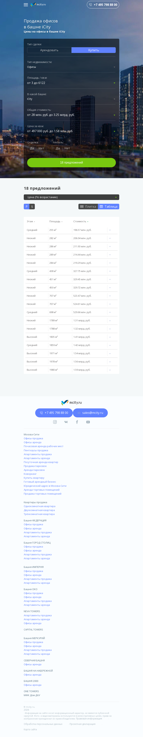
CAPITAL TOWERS (33, 629)
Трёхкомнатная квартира (39, 514)
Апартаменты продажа (38, 454)
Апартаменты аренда (37, 458)
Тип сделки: (34, 44)
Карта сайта (30, 729)
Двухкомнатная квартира (39, 510)
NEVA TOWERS (32, 611)
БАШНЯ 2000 (31, 681)
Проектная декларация (82, 724)
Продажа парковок (35, 466)
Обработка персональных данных (43, 724)
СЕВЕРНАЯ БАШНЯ (34, 660)
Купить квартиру (34, 477)
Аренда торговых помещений (42, 489)
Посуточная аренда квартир (41, 462)
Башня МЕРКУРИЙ (34, 638)
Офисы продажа (33, 438)
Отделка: (33, 142)
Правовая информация (89, 719)
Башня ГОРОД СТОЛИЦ (37, 542)
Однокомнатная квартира (39, 506)
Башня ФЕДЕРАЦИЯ (35, 520)
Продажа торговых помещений (42, 493)
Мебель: (58, 142)
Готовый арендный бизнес (40, 481)
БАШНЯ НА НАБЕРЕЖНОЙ (38, 670)
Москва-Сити (31, 434)
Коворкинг (30, 474)
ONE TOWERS (31, 691)
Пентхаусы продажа (36, 450)
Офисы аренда (32, 442)
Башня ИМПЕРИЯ (34, 567)
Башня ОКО (30, 589)
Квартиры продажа (35, 502)
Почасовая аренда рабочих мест (43, 446)
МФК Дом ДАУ (32, 695)
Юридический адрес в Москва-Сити (45, 485)
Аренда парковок (34, 470)
